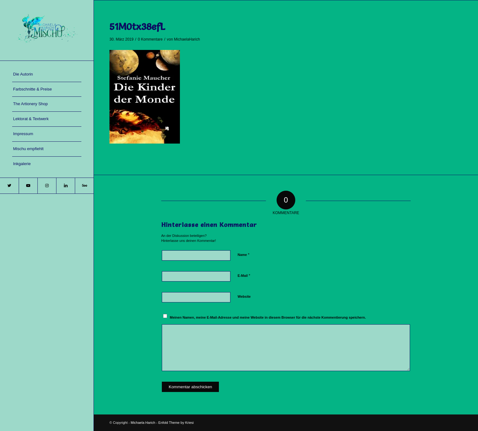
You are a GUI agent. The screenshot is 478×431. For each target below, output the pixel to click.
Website (244, 296)
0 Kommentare (150, 39)
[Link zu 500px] (84, 185)
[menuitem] (46, 74)
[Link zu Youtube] (28, 185)
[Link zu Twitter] (9, 185)
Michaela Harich (143, 422)
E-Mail (244, 275)
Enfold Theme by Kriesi (176, 422)
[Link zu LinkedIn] (65, 185)
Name (243, 254)
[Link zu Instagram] (46, 185)
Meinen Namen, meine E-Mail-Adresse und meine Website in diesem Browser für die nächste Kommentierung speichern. (268, 317)
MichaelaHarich (187, 39)
